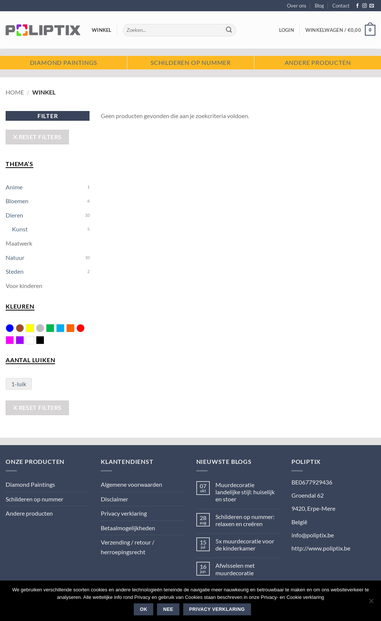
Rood (80, 328)
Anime (14, 186)
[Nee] (370, 603)
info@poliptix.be (312, 534)
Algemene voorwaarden (131, 484)
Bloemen (17, 200)
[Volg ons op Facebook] (357, 6)
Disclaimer (114, 498)
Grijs (40, 328)
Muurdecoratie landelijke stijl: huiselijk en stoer (245, 491)
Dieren (14, 215)
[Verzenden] (229, 30)
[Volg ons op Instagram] (364, 6)
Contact (341, 6)
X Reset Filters (37, 137)
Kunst (20, 228)
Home (15, 92)
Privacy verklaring (124, 513)
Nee (168, 609)
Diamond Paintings (30, 484)
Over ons (296, 6)
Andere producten (318, 62)
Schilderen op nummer (191, 62)
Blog (319, 6)
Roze (13, 341)
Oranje (74, 329)
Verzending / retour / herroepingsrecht (127, 546)
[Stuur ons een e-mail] (371, 6)
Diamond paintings (63, 62)
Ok (144, 609)
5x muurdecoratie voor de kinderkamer (244, 544)
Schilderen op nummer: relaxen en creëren (245, 520)
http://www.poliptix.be (320, 548)
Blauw (10, 328)
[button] (286, 30)
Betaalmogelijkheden (128, 527)
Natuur (15, 257)
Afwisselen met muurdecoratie (235, 569)
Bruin (20, 328)
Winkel (102, 30)
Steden (15, 271)
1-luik (18, 383)
